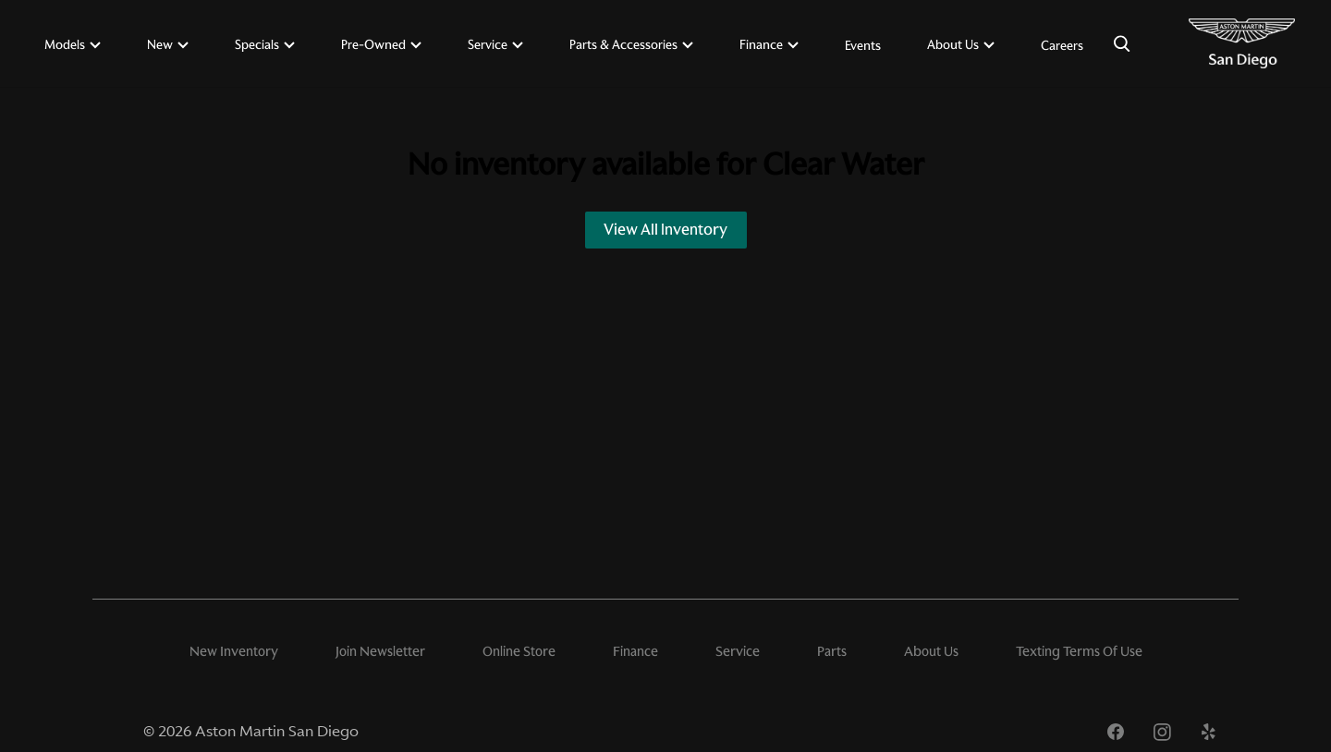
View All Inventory (665, 229)
